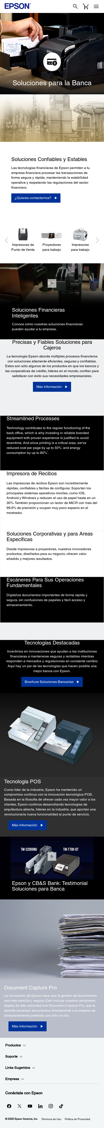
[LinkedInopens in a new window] (40, 1106)
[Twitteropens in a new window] (19, 1106)
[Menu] (96, 6)
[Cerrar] (52, 283)
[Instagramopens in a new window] (51, 1106)
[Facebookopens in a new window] (9, 1106)
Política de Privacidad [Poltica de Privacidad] (77, 1119)
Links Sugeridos (20, 1067)
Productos (15, 1045)
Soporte (14, 1056)
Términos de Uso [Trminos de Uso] (51, 1119)
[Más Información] (52, 387)
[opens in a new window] (61, 1106)
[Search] (75, 6)
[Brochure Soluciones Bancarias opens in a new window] (52, 682)
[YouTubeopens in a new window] (30, 1106)
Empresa (14, 1079)
